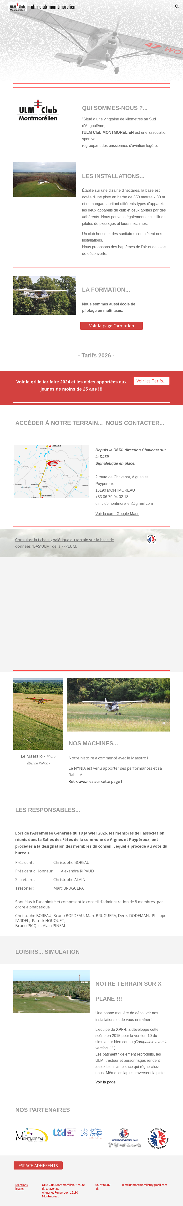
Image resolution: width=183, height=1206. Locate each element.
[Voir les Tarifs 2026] (151, 381)
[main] (124, 123)
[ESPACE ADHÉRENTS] (38, 1165)
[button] (177, 6)
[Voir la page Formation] (111, 326)
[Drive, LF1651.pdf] (91, 612)
